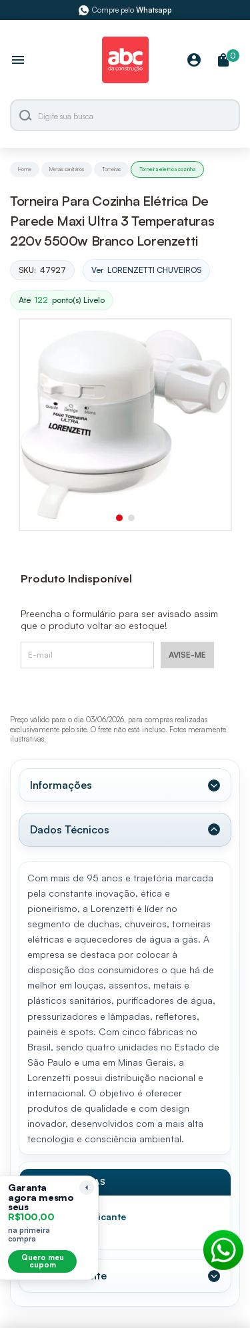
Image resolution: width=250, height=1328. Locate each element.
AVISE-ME (187, 655)
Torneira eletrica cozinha (167, 169)
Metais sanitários (66, 169)
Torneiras (111, 169)
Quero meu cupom (42, 1261)
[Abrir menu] (18, 61)
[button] (119, 518)
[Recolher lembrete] (86, 1187)
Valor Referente (68, 1275)
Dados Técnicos (69, 829)
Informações (61, 784)
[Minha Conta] (194, 61)
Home (24, 169)
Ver (146, 270)
